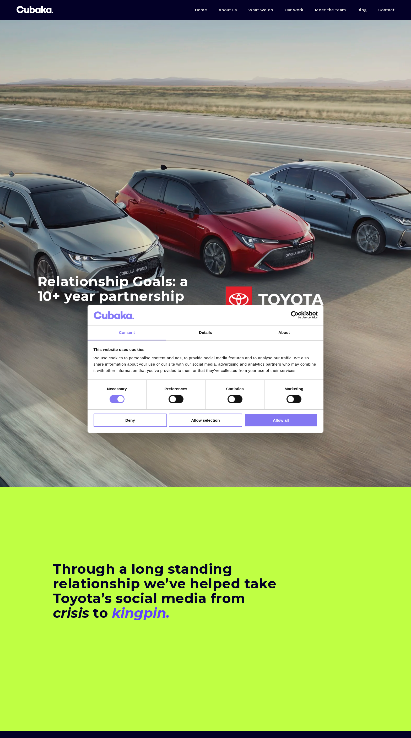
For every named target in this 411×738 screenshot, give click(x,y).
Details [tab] (205, 332)
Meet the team (330, 9)
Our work (294, 9)
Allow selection (205, 420)
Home (201, 9)
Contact (386, 9)
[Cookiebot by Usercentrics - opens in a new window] (295, 315)
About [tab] (284, 332)
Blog (362, 9)
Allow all (281, 420)
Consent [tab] (127, 332)
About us (228, 9)
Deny (130, 420)
